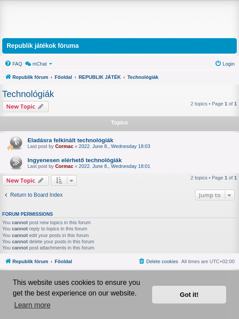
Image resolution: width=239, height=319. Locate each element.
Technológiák (28, 94)
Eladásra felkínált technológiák (70, 140)
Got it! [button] (189, 294)
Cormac (64, 146)
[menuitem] (13, 63)
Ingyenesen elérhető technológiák (74, 160)
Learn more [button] (32, 305)
